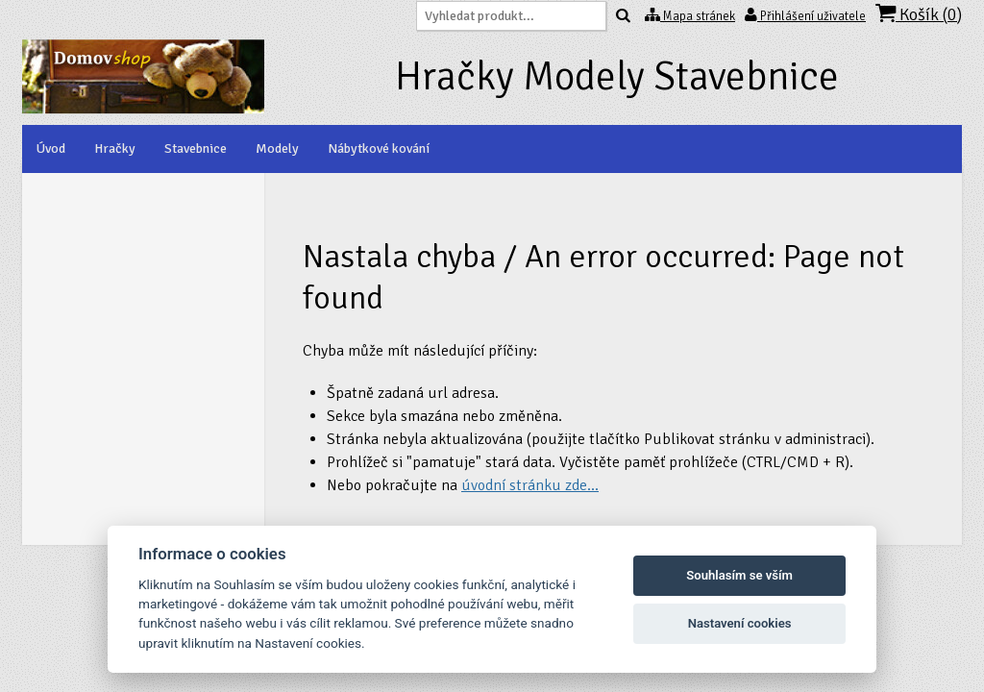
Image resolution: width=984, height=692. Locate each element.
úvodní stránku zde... (530, 485)
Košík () (918, 14)
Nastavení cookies (740, 623)
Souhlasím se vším (739, 575)
